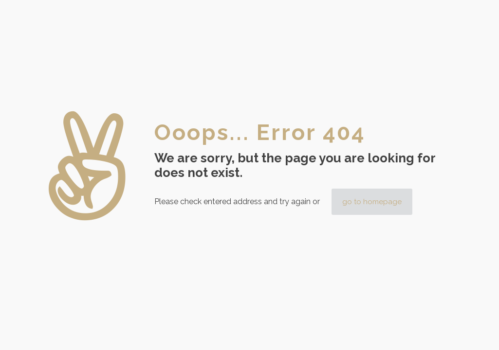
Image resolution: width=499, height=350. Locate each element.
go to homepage (372, 201)
